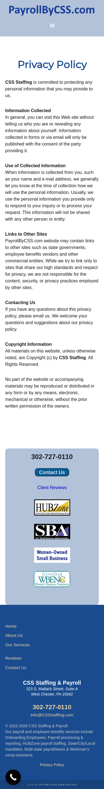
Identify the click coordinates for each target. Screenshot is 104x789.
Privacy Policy (52, 765)
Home (11, 626)
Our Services (17, 644)
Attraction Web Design (58, 784)
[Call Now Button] (13, 777)
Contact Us (52, 472)
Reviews (13, 658)
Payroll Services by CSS (52, 9)
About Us (14, 635)
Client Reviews (52, 487)
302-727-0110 (52, 456)
